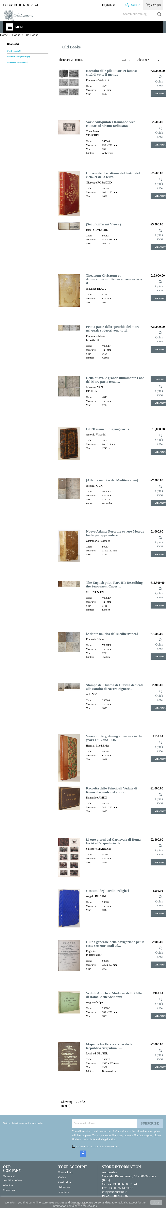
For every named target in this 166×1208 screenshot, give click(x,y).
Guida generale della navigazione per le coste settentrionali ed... (115, 944)
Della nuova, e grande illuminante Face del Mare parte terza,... (115, 380)
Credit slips (64, 1182)
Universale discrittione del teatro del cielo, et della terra (113, 175)
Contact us (9, 1190)
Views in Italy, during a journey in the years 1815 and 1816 (114, 738)
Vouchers (63, 1192)
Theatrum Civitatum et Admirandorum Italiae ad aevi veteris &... (114, 279)
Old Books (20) (14, 51)
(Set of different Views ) (103, 224)
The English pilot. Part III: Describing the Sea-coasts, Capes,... (114, 584)
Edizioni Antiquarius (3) (18, 56)
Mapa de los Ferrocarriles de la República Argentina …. (109, 1046)
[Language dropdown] (109, 5)
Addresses (64, 1187)
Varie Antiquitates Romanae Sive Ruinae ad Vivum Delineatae (110, 124)
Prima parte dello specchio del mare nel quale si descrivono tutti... (112, 328)
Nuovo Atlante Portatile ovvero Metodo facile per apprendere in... (115, 533)
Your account (72, 1167)
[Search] (142, 14)
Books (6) (13, 43)
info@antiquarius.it (114, 1192)
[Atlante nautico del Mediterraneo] (112, 480)
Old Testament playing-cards (107, 429)
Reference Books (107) (17, 62)
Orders (62, 1177)
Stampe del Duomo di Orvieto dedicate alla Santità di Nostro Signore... (114, 687)
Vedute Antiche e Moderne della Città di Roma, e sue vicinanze (114, 995)
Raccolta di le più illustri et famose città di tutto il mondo (111, 72)
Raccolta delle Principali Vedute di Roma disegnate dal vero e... (111, 790)
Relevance (148, 60)
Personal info (65, 1172)
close (156, 1202)
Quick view (159, 81)
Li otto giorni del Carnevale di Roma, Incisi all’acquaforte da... (113, 841)
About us (8, 1185)
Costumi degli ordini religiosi (107, 891)
